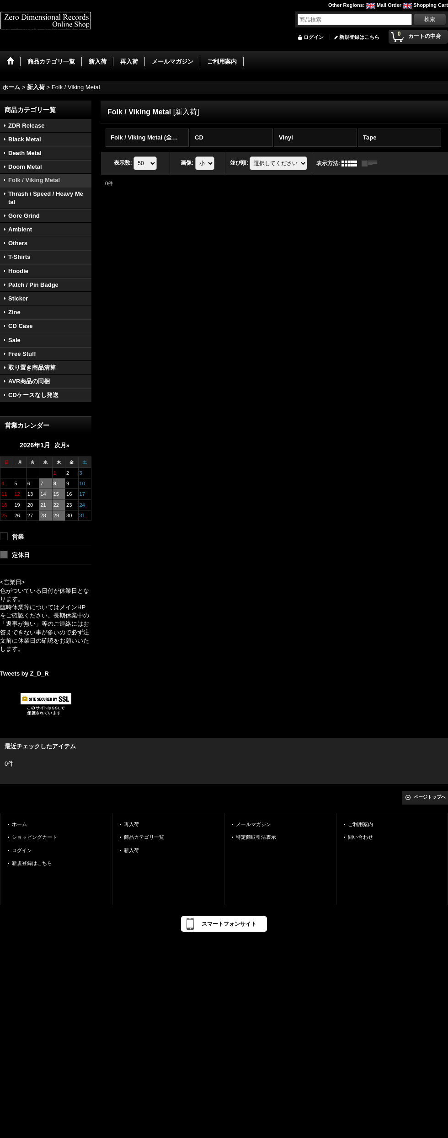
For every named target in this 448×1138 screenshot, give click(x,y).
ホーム (19, 824)
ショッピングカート (34, 837)
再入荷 (131, 824)
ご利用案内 (360, 824)
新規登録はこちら (359, 37)
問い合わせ (360, 837)
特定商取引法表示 (256, 837)
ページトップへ (430, 797)
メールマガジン (253, 824)
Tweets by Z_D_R (24, 673)
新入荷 (131, 850)
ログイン (314, 37)
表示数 (123, 163)
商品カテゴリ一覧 (144, 837)
